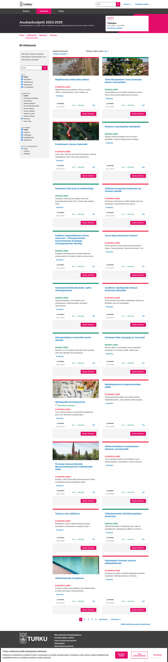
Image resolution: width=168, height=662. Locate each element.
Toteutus (53, 35)
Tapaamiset (26, 140)
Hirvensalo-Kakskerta (29, 98)
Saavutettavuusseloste (63, 646)
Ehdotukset (32, 35)
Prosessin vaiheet (114, 28)
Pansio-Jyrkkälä (28, 111)
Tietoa (61, 11)
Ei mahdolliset (27, 87)
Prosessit (44, 11)
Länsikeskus (26, 101)
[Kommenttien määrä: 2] (143, 105)
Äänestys (43, 35)
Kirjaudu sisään (141, 4)
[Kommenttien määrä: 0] (94, 167)
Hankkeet (25, 154)
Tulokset (25, 151)
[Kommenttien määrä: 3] (94, 105)
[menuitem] (128, 4)
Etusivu (26, 11)
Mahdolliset (26, 79)
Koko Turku (26, 121)
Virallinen (25, 132)
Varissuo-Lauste (28, 113)
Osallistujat (26, 135)
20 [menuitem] (106, 51)
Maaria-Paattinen (28, 103)
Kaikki (24, 77)
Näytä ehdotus (89, 114)
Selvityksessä (27, 82)
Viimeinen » (116, 619)
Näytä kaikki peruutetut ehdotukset (135, 624)
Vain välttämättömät (139, 655)
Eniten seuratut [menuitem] (59, 54)
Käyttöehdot (59, 643)
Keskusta (25, 119)
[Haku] (31, 68)
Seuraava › (103, 619)
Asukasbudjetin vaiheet (64, 638)
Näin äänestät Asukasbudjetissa (67, 635)
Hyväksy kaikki (121, 655)
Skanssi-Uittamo (28, 116)
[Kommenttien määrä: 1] (94, 214)
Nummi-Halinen (27, 108)
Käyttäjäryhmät (27, 137)
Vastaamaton (27, 84)
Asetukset (157, 655)
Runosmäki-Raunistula (30, 106)
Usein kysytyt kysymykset (65, 641)
